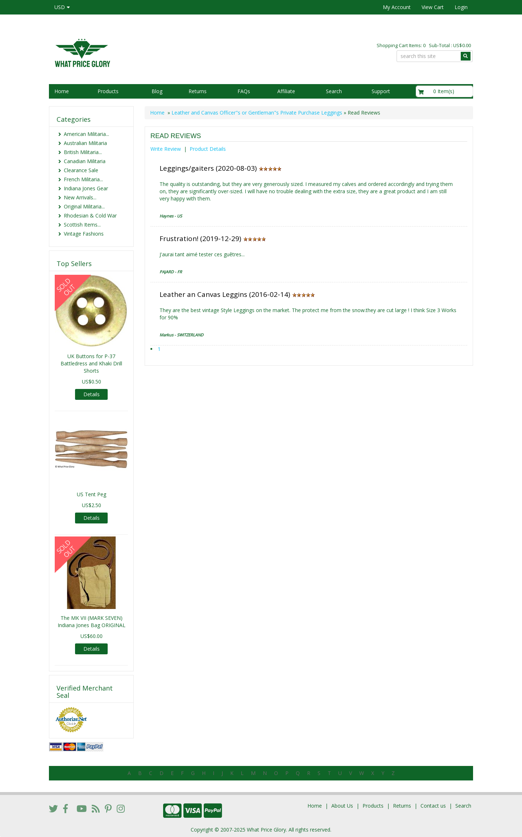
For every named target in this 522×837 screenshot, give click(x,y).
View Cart (433, 7)
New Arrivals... (80, 197)
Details (91, 394)
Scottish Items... (82, 224)
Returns (197, 91)
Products (108, 91)
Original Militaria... (84, 206)
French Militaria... (83, 179)
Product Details (208, 148)
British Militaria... (83, 152)
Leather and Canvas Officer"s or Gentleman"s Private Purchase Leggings (256, 112)
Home (61, 91)
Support (381, 91)
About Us (342, 805)
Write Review (165, 148)
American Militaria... (86, 133)
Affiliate (286, 91)
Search (334, 91)
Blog (157, 91)
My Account (397, 7)
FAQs (243, 91)
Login (461, 7)
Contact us (433, 805)
